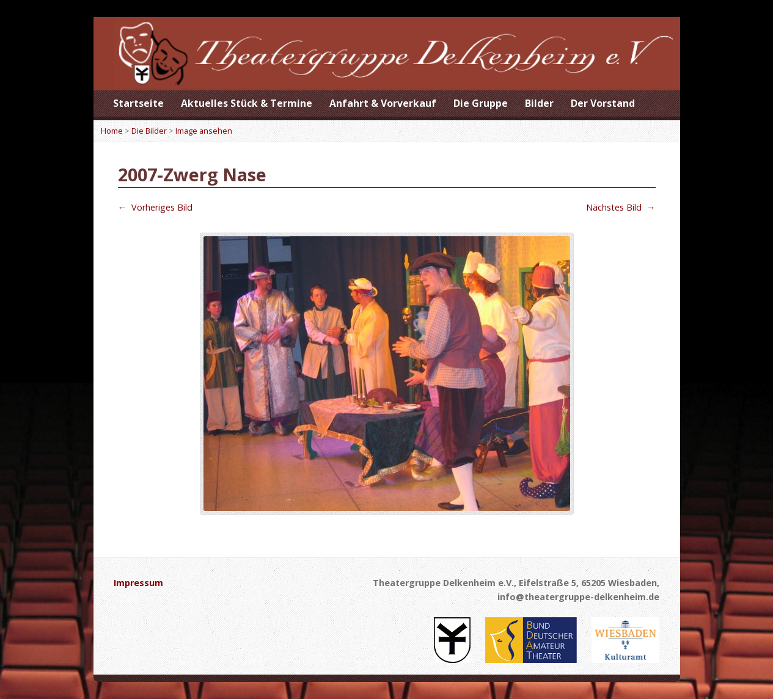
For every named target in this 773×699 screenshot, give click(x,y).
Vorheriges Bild (155, 207)
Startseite (138, 103)
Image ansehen (203, 130)
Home (112, 130)
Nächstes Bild (620, 207)
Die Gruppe (480, 103)
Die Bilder (149, 130)
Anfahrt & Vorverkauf (382, 103)
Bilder (539, 103)
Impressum (138, 583)
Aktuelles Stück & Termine (246, 103)
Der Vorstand (603, 103)
